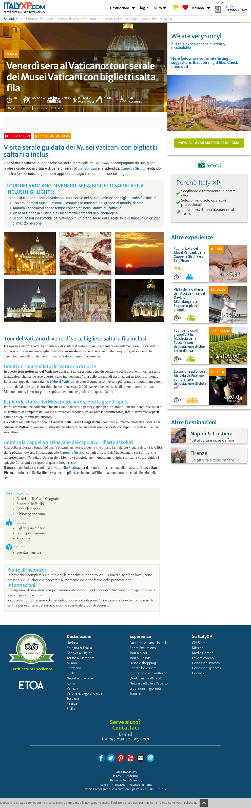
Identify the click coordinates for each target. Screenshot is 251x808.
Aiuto (157, 8)
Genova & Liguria (79, 653)
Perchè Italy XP (198, 183)
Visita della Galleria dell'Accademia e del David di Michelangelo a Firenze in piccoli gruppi (189, 300)
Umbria (72, 643)
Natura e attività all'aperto (148, 683)
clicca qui (192, 802)
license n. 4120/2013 (112, 784)
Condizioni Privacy (206, 663)
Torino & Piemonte (80, 658)
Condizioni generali (206, 668)
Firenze (72, 704)
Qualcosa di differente (146, 678)
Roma (71, 683)
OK (204, 802)
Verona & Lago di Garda (84, 694)
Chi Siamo (199, 643)
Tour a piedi (138, 653)
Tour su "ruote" (140, 658)
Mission (198, 648)
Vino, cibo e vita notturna (148, 673)
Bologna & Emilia (79, 648)
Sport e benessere (143, 668)
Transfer (135, 694)
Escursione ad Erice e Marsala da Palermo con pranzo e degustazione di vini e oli (190, 380)
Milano (72, 663)
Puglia (71, 673)
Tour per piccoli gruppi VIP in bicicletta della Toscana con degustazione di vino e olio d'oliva (189, 341)
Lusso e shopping (142, 663)
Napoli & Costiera (80, 678)
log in (144, 8)
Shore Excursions (142, 648)
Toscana (73, 699)
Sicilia (71, 709)
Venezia (72, 688)
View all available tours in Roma (209, 143)
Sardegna (74, 668)
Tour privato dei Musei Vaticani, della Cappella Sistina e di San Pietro (189, 255)
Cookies (198, 673)
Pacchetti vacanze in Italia (148, 643)
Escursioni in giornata (145, 688)
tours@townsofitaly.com (125, 739)
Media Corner (202, 653)
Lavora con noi (203, 658)
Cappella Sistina (133, 168)
